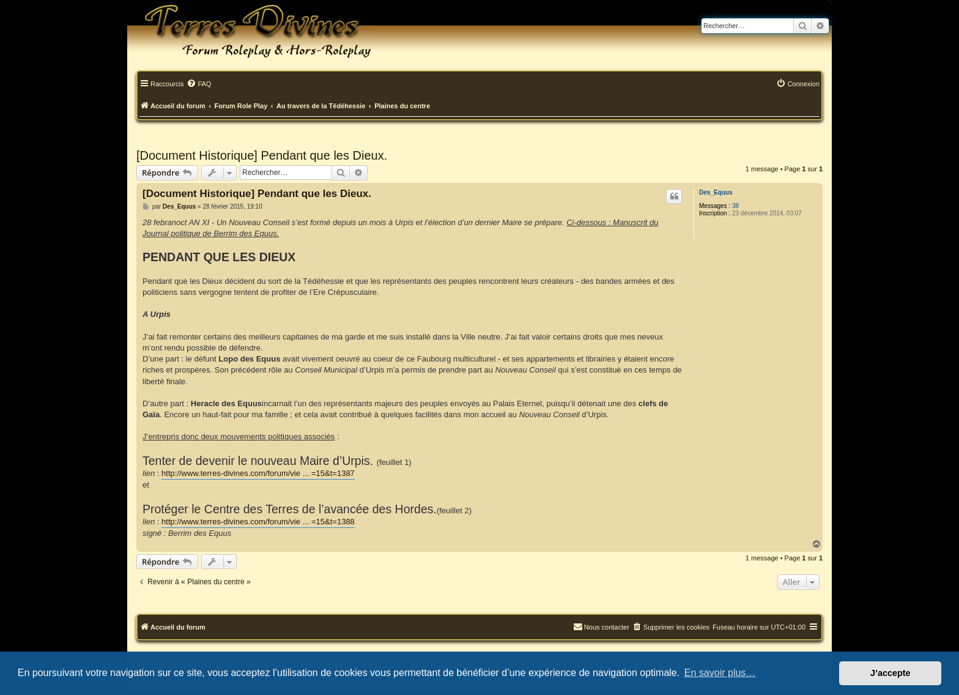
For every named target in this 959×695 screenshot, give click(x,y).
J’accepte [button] (890, 673)
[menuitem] (199, 84)
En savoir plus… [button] (720, 672)
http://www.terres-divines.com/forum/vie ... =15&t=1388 (258, 521)
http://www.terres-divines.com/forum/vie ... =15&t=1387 (258, 473)
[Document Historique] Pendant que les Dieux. (261, 155)
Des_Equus (715, 192)
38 (735, 206)
